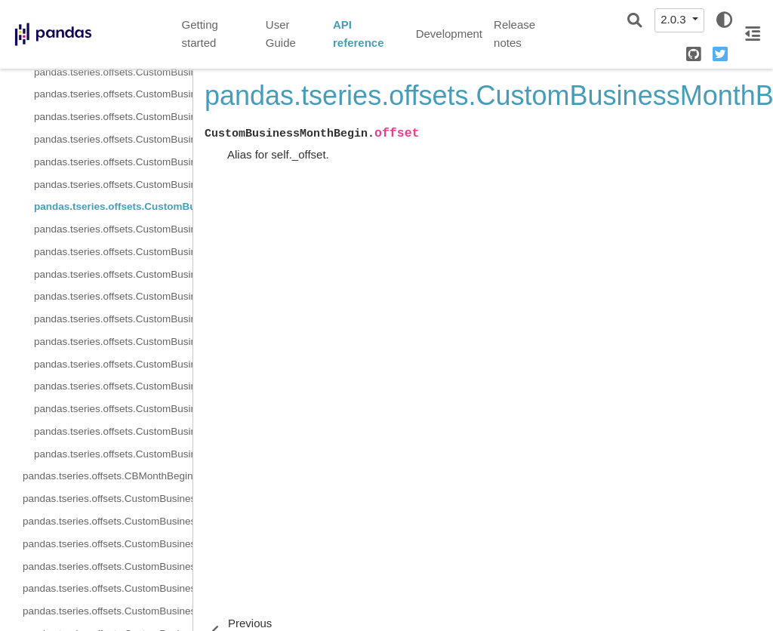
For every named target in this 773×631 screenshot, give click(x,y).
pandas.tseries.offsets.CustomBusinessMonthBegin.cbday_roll (113, 94)
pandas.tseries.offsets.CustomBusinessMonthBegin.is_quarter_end (113, 341)
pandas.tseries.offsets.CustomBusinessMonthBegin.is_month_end (113, 274)
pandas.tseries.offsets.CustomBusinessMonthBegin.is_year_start (113, 408)
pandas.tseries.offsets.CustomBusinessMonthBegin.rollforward (113, 454)
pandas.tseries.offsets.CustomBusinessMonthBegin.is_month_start (113, 296)
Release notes (514, 34)
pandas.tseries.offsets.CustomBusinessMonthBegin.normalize (107, 611)
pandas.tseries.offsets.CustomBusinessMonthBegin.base (113, 72)
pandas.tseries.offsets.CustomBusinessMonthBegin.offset (113, 206)
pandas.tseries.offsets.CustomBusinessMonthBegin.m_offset (107, 543)
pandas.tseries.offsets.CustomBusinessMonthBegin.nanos (107, 588)
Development (449, 33)
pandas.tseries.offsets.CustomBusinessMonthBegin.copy (113, 229)
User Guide (281, 34)
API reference (358, 34)
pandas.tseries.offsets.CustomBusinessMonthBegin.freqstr (113, 116)
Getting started (200, 34)
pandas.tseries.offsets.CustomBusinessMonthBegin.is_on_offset (113, 319)
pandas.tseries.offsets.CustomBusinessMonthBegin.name (113, 184)
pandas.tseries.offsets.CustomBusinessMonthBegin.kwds (113, 139)
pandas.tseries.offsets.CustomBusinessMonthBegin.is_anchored (113, 251)
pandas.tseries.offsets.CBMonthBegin (107, 476)
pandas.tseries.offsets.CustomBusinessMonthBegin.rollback (113, 431)
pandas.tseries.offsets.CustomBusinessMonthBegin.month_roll (113, 162)
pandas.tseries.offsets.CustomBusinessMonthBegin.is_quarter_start (113, 364)
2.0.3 (675, 19)
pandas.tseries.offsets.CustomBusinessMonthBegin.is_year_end (113, 386)
